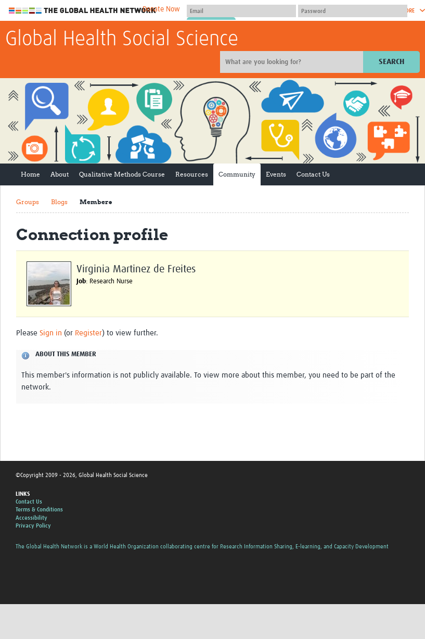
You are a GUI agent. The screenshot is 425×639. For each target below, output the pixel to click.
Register (88, 333)
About (59, 174)
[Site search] (293, 62)
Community (236, 174)
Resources (191, 174)
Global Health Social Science (121, 39)
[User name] (241, 11)
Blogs (59, 202)
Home (30, 174)
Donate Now (161, 9)
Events (276, 174)
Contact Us (313, 174)
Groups (27, 202)
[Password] (352, 11)
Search (391, 62)
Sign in (51, 333)
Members (96, 202)
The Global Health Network (83, 10)
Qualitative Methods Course (122, 174)
